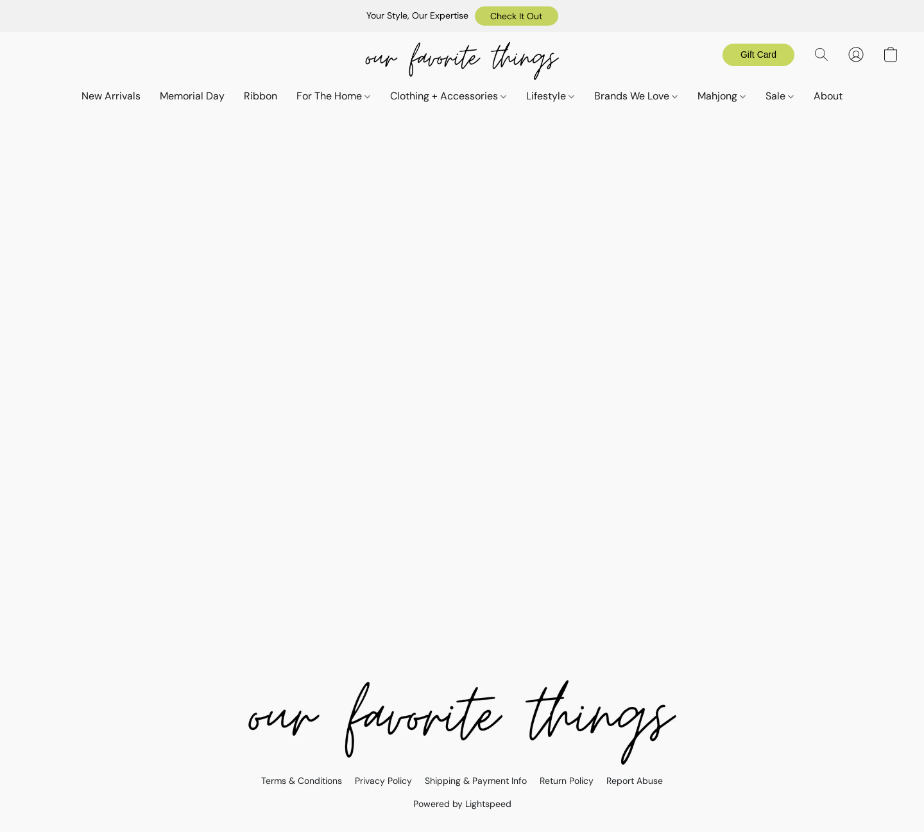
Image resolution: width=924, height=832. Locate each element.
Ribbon (260, 96)
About (828, 96)
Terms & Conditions (301, 780)
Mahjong (721, 96)
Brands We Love (636, 96)
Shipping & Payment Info (476, 780)
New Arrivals (111, 96)
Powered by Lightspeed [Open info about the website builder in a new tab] (462, 804)
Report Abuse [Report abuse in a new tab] (634, 780)
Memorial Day (192, 96)
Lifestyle (550, 96)
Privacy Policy (383, 780)
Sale (780, 96)
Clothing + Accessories (448, 96)
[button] (516, 16)
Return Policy (567, 780)
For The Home (333, 96)
